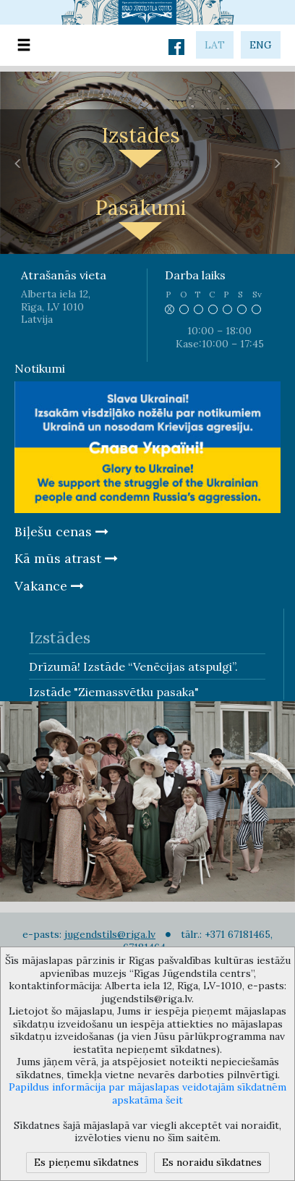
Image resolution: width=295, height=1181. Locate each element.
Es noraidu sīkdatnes (212, 1162)
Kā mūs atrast (66, 558)
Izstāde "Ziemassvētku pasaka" (114, 692)
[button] (18, 163)
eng (260, 44)
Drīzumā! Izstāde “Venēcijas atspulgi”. (133, 666)
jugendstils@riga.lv (109, 934)
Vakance (49, 585)
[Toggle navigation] (23, 45)
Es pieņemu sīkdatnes (86, 1162)
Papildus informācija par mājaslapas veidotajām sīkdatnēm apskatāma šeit (147, 1093)
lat (215, 44)
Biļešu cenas (61, 531)
